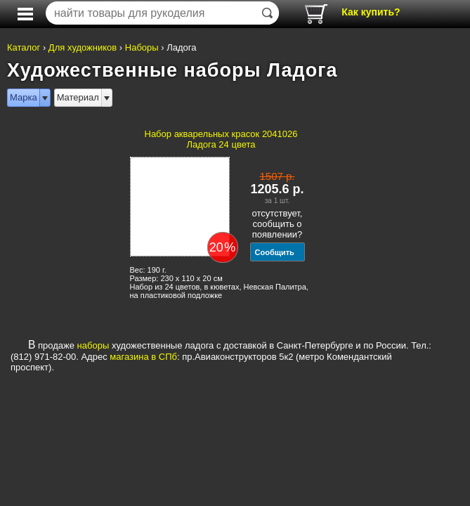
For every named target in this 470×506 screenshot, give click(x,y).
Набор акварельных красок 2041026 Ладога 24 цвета (221, 139)
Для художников (82, 47)
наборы (93, 345)
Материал (78, 97)
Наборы (142, 47)
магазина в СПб (143, 356)
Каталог (23, 47)
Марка (23, 97)
